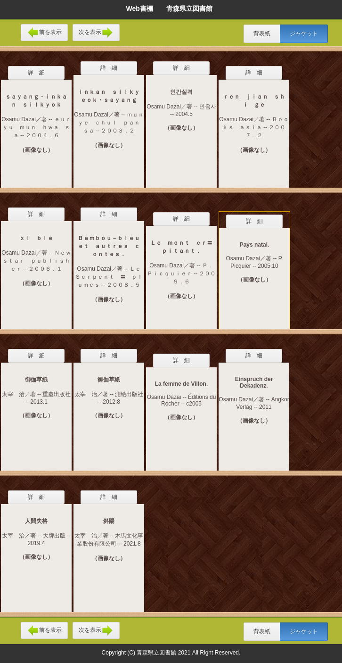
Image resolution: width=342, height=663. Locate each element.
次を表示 (96, 32)
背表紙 (261, 33)
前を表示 (44, 32)
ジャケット (304, 33)
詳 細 (36, 72)
